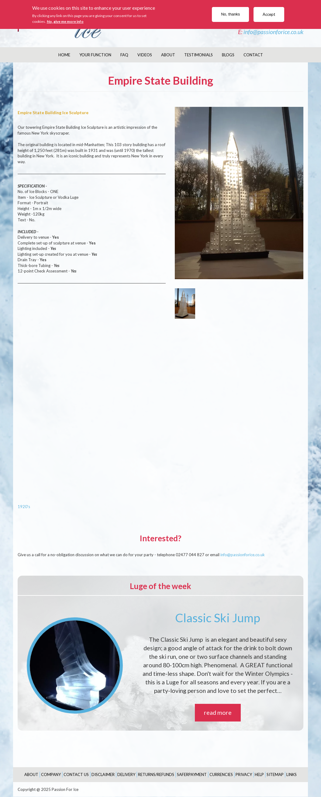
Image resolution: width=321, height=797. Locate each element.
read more (218, 712)
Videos (144, 54)
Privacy (244, 774)
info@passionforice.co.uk (273, 31)
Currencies (221, 774)
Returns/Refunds (156, 774)
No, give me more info (65, 21)
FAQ (124, 54)
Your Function (95, 54)
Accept (269, 14)
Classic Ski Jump (217, 618)
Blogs (228, 54)
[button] (239, 193)
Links (291, 774)
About (168, 54)
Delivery (126, 774)
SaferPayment (192, 774)
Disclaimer (103, 774)
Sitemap (275, 774)
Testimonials (198, 54)
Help (259, 774)
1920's (24, 506)
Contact (253, 54)
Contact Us (76, 774)
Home (64, 54)
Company (51, 774)
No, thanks (230, 14)
